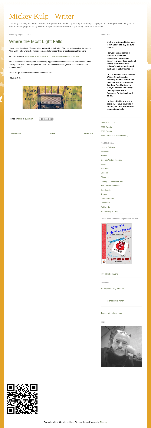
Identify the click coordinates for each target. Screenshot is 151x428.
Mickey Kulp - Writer (41, 16)
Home (52, 133)
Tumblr (104, 194)
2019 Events (106, 127)
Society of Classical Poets (112, 181)
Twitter (104, 156)
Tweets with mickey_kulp (111, 313)
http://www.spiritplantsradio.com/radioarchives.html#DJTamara (52, 56)
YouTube (105, 168)
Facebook (105, 151)
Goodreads (106, 190)
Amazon (104, 164)
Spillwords (105, 207)
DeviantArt (105, 203)
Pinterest (105, 177)
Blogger (103, 422)
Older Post (88, 133)
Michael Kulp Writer (115, 301)
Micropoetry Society (109, 211)
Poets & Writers (107, 198)
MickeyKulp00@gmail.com (112, 288)
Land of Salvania (108, 147)
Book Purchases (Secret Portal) (114, 135)
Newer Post (16, 133)
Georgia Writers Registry (111, 160)
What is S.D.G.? (108, 123)
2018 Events (106, 131)
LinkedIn (104, 173)
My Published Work (109, 274)
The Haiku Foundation (110, 186)
